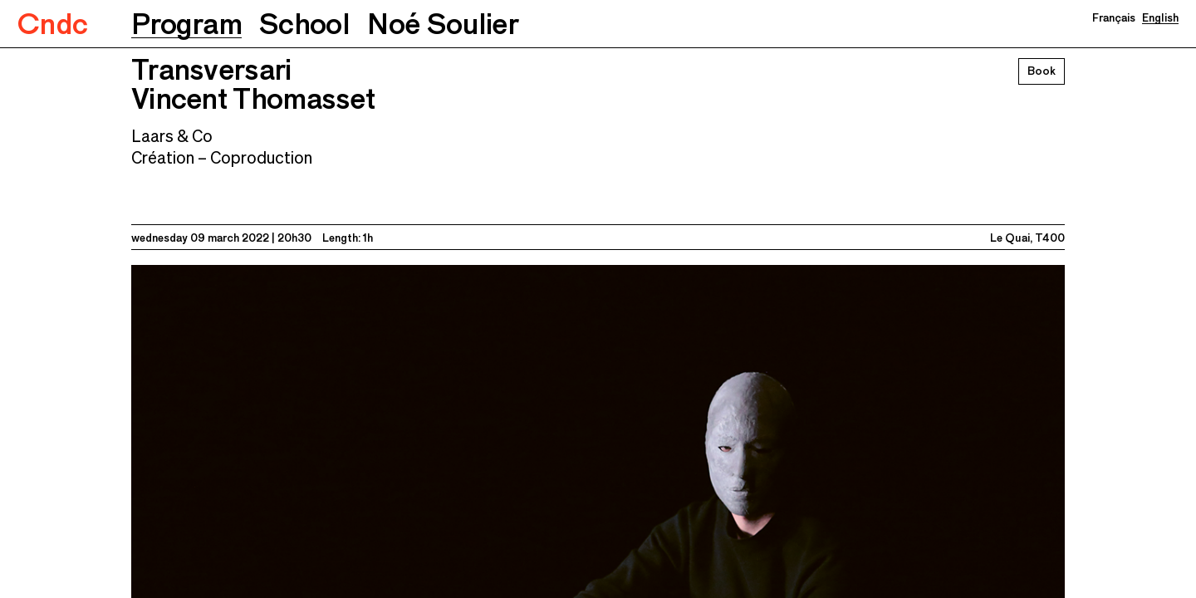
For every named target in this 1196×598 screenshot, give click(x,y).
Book (1041, 70)
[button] (186, 23)
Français (1113, 17)
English (1160, 17)
